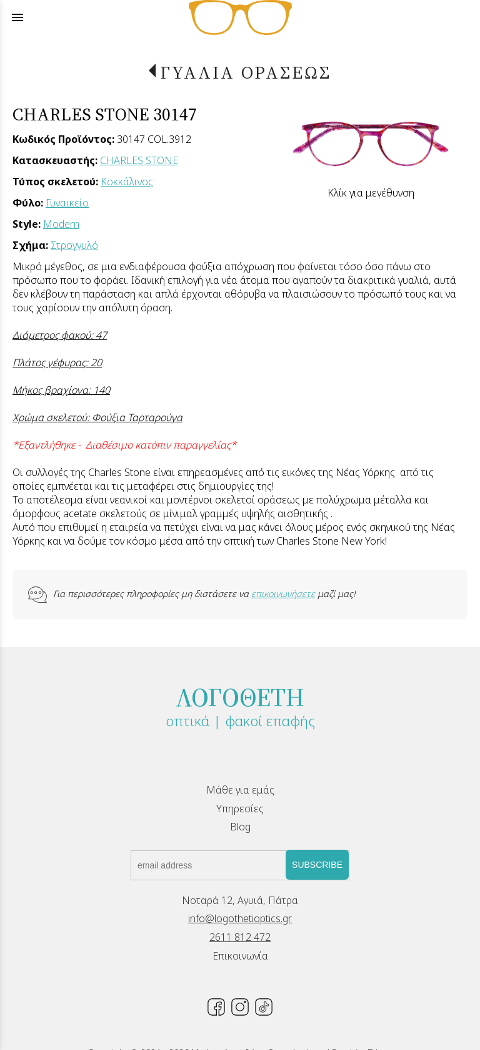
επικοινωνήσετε (283, 594)
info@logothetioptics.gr (240, 918)
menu (17, 17)
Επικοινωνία (240, 956)
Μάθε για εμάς (240, 790)
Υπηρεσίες (240, 808)
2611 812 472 (240, 937)
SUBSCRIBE (317, 865)
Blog (240, 827)
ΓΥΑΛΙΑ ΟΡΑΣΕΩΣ (245, 72)
